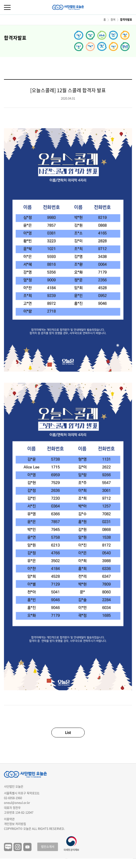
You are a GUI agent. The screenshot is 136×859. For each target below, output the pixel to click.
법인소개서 (47, 846)
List (68, 732)
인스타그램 (17, 847)
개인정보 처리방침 (15, 823)
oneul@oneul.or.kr (17, 802)
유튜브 (27, 847)
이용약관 (9, 819)
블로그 (8, 847)
